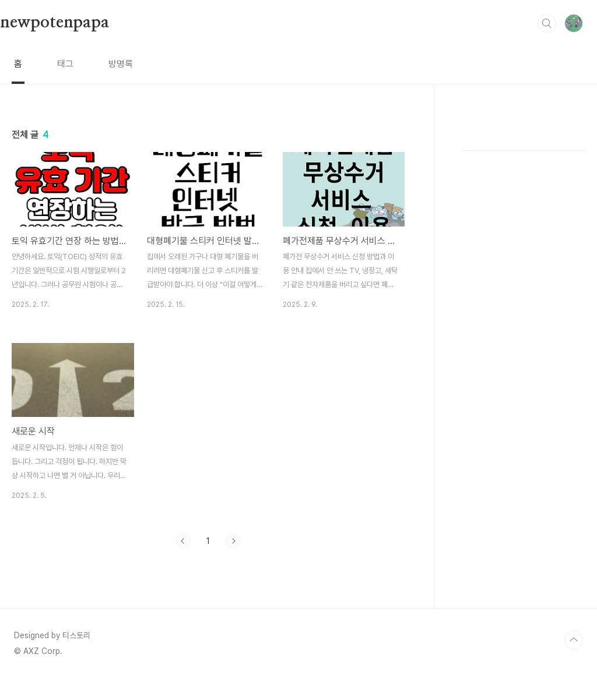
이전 (183, 541)
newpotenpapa (54, 23)
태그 (65, 63)
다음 (233, 541)
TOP (573, 640)
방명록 (120, 63)
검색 (547, 23)
